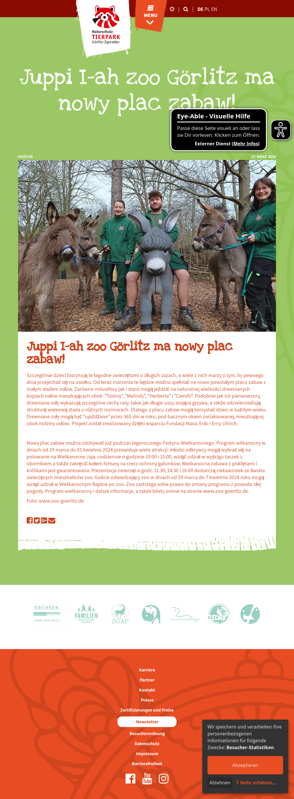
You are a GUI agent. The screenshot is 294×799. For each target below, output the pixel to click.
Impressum (147, 754)
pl (208, 9)
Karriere (147, 670)
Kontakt (147, 690)
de (200, 9)
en (214, 9)
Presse (147, 700)
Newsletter (147, 722)
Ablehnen (219, 782)
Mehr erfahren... (258, 782)
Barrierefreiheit (147, 764)
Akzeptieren (245, 765)
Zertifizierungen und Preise (147, 710)
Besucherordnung (147, 733)
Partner (147, 680)
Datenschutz (147, 744)
